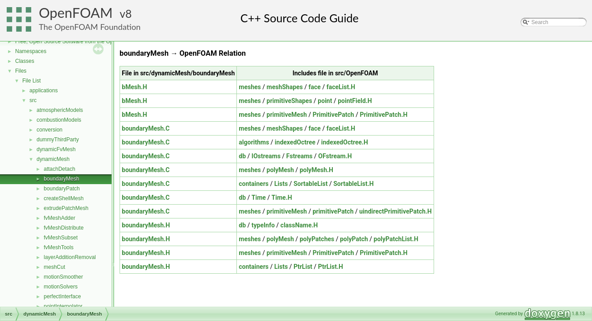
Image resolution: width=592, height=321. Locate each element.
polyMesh (280, 169)
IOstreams (266, 156)
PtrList (303, 266)
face (315, 87)
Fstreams (299, 156)
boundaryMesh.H (146, 225)
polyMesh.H (316, 169)
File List (31, 81)
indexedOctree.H (344, 142)
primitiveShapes (289, 100)
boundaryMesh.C (146, 128)
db (242, 156)
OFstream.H (335, 156)
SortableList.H (353, 183)
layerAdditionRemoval (70, 257)
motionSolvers (61, 287)
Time (259, 197)
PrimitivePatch (333, 114)
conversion (49, 130)
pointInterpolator (63, 306)
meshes (250, 87)
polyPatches (317, 239)
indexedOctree (295, 142)
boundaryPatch (62, 188)
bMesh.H (134, 87)
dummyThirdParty (58, 139)
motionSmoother (63, 277)
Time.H (282, 197)
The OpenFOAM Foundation (90, 27)
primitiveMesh (287, 114)
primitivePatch (333, 211)
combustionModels (59, 120)
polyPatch (354, 239)
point (325, 100)
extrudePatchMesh (66, 208)
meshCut (54, 267)
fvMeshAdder (59, 218)
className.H (299, 225)
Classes (24, 61)
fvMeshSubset (61, 238)
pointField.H (355, 100)
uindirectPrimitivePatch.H (395, 211)
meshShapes (285, 87)
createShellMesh (63, 198)
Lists (281, 183)
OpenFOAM (76, 12)
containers (254, 183)
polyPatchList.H (396, 239)
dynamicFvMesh (56, 149)
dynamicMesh (53, 159)
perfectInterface (62, 296)
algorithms (254, 142)
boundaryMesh (61, 179)
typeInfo (263, 225)
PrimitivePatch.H (383, 114)
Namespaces (30, 51)
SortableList (311, 183)
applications (43, 90)
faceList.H (341, 87)
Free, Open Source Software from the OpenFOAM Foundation (89, 41)
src (33, 100)
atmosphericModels (60, 110)
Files (20, 71)
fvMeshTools (59, 247)
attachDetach (59, 169)
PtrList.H (330, 266)
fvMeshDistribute (63, 228)
